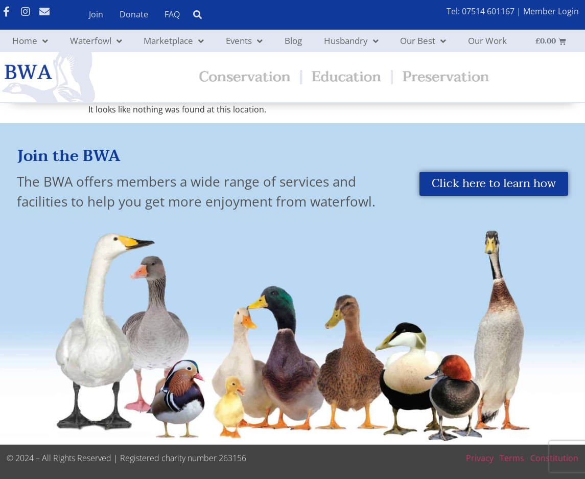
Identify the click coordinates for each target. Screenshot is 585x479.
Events (244, 41)
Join (96, 14)
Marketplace (174, 41)
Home (30, 41)
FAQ (172, 14)
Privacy (480, 458)
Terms (512, 458)
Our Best (423, 41)
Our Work (487, 41)
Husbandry (351, 41)
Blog (293, 41)
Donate (134, 14)
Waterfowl (96, 41)
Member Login (551, 11)
